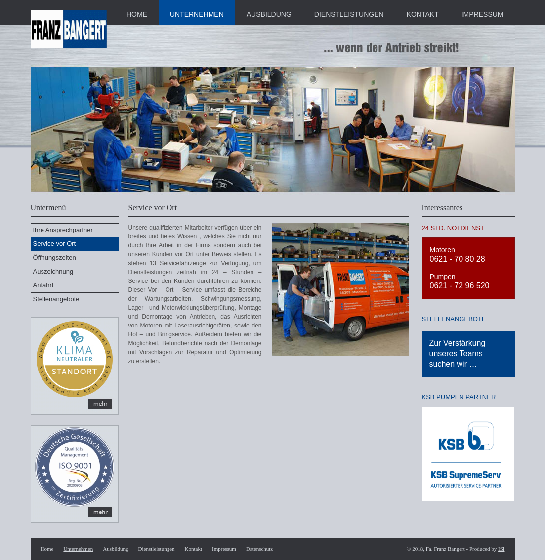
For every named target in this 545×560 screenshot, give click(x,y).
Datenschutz (259, 549)
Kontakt (193, 549)
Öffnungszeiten (54, 257)
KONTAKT (423, 14)
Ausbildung (115, 549)
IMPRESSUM (482, 14)
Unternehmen (78, 549)
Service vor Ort (54, 243)
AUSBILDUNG (269, 14)
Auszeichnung (53, 271)
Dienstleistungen (156, 549)
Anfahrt (43, 285)
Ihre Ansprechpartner (63, 229)
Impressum (224, 549)
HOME (136, 14)
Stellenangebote (56, 299)
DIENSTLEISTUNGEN (349, 14)
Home (47, 549)
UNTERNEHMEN (197, 14)
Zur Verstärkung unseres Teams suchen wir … (457, 353)
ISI (501, 549)
